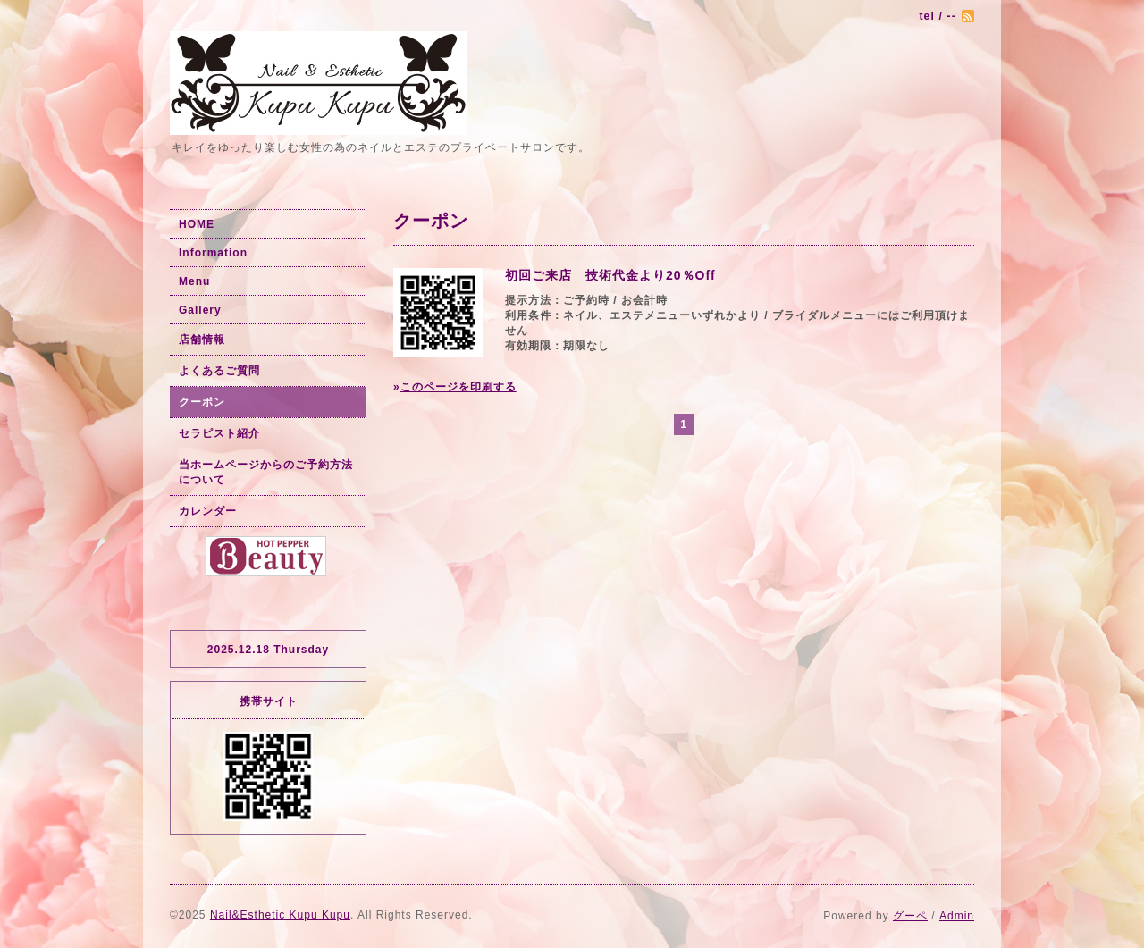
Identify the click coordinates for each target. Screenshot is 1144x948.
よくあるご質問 (219, 371)
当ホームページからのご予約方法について (266, 472)
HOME (196, 224)
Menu (194, 281)
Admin (956, 916)
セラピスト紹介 (219, 433)
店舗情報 (202, 339)
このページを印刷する (458, 387)
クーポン (202, 402)
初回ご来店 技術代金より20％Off (610, 275)
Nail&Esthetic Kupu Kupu (280, 915)
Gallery (200, 310)
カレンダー (208, 511)
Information (213, 253)
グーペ (910, 916)
